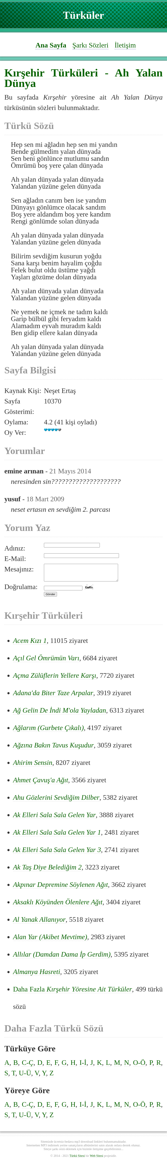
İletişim (125, 45)
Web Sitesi (96, 1159)
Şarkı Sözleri (90, 45)
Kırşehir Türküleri (51, 72)
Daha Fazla (72, 992)
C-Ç (27, 1066)
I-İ (82, 1066)
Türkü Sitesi (77, 1159)
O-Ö (139, 1066)
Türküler (83, 15)
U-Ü (25, 1076)
